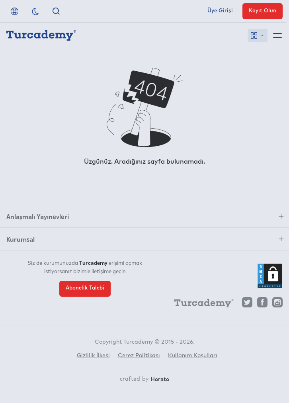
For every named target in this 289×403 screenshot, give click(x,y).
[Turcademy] (200, 304)
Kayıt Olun (262, 11)
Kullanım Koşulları (192, 355)
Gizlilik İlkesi (93, 355)
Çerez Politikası (139, 355)
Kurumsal (20, 239)
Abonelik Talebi (85, 288)
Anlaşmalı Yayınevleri (37, 216)
